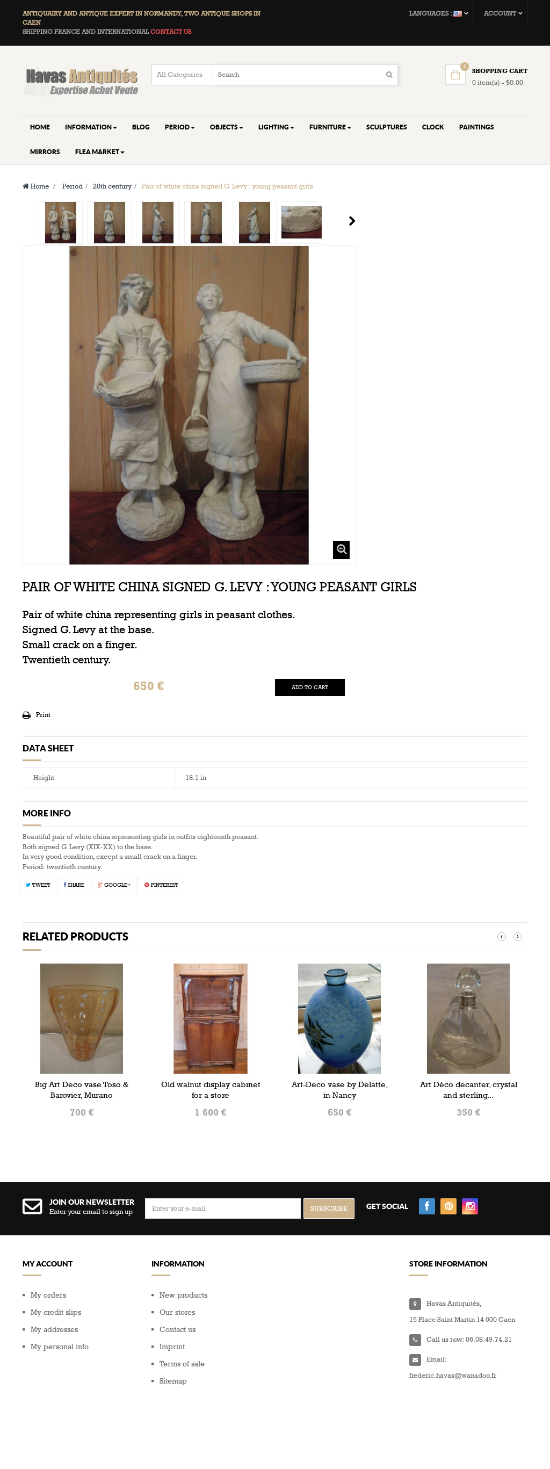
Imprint (172, 1346)
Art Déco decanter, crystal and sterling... (468, 1090)
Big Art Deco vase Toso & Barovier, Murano (81, 1090)
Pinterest (161, 885)
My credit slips (56, 1312)
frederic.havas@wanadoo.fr (452, 1375)
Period (72, 186)
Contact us (178, 1329)
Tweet (38, 885)
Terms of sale (182, 1364)
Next (352, 220)
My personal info (60, 1346)
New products (183, 1295)
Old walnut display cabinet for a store (210, 1090)
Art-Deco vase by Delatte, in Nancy (340, 1090)
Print (43, 715)
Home (36, 186)
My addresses (54, 1329)
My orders (48, 1295)
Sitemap (173, 1381)
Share (74, 885)
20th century (112, 186)
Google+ (114, 885)
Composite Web (110, 1448)
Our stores (177, 1312)
